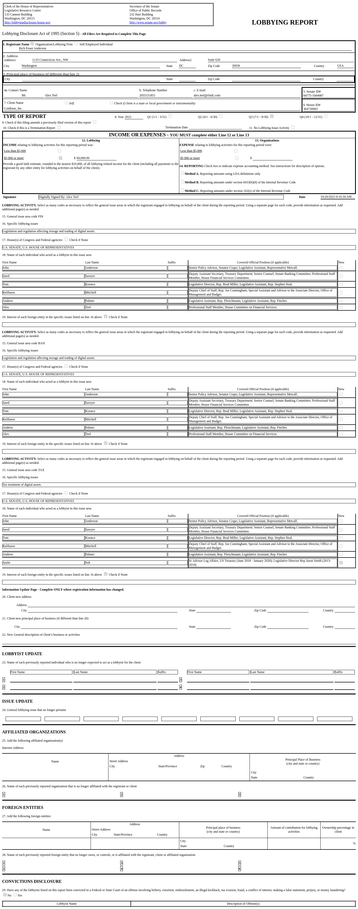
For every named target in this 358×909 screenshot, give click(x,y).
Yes (17, 895)
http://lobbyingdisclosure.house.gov (27, 22)
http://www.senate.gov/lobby (148, 22)
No (7, 895)
